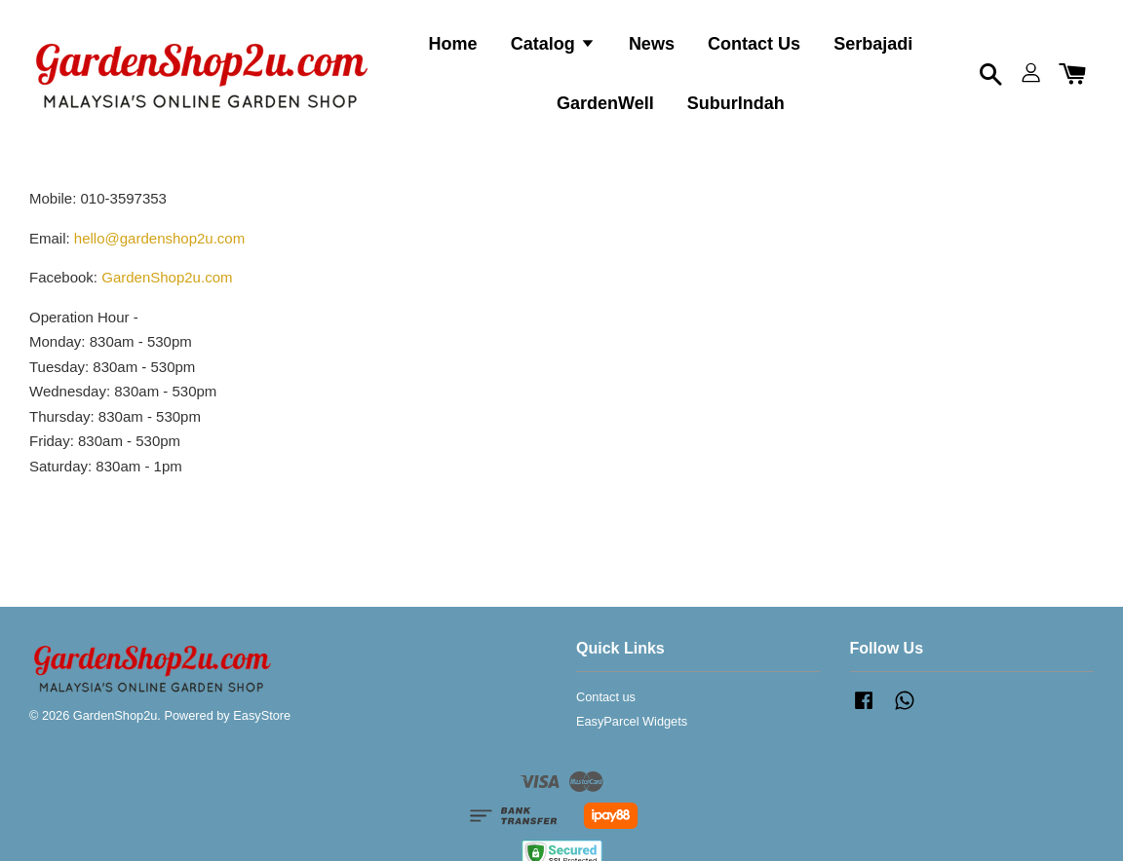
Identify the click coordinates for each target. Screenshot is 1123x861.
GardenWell (605, 103)
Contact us (606, 697)
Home (453, 44)
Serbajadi (872, 44)
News (652, 44)
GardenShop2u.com (166, 277)
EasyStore (261, 715)
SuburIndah (736, 103)
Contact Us (754, 44)
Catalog (553, 44)
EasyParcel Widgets (631, 721)
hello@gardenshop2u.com (159, 238)
